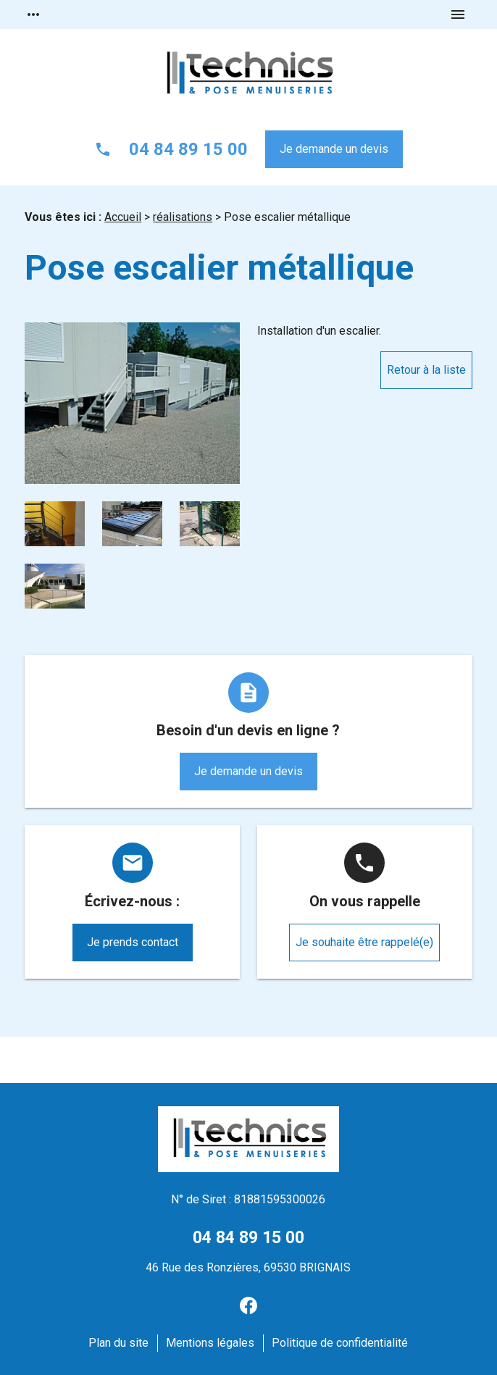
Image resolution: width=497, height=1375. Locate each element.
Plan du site (118, 1343)
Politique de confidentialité (340, 1343)
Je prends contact (132, 942)
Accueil (122, 217)
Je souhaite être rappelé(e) (364, 942)
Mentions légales (210, 1343)
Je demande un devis (334, 149)
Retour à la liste (426, 370)
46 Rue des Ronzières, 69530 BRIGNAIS (248, 1267)
